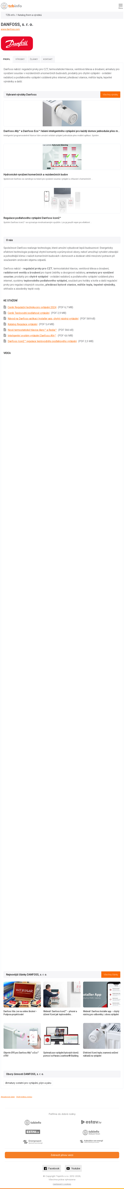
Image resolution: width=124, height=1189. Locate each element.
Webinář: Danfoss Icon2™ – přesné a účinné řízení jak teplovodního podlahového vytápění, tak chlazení (60, 1013)
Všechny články (111, 974)
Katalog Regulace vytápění (22, 324)
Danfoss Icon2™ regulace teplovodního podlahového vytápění (42, 341)
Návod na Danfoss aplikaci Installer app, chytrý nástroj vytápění (43, 318)
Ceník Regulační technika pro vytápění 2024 (32, 307)
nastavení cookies (62, 1184)
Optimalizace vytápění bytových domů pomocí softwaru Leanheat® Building (60, 1054)
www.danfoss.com (10, 29)
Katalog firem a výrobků (30, 15)
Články (34, 59)
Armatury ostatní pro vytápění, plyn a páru (28, 1082)
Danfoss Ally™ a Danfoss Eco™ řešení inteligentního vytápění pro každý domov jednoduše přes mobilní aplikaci (62, 131)
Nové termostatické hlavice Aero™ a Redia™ (32, 329)
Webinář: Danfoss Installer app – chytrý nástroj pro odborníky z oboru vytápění (101, 1013)
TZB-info (10, 15)
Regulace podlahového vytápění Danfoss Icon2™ (32, 218)
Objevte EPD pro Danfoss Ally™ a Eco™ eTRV (21, 1054)
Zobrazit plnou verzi (62, 1155)
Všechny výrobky (110, 94)
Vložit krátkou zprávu (24, 1097)
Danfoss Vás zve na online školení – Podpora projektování (20, 1013)
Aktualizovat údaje (8, 1097)
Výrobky (20, 59)
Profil (6, 59)
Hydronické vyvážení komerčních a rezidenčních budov (36, 174)
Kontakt (47, 59)
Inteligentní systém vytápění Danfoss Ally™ (32, 335)
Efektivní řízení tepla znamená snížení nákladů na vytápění (100, 1054)
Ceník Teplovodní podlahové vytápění (28, 312)
